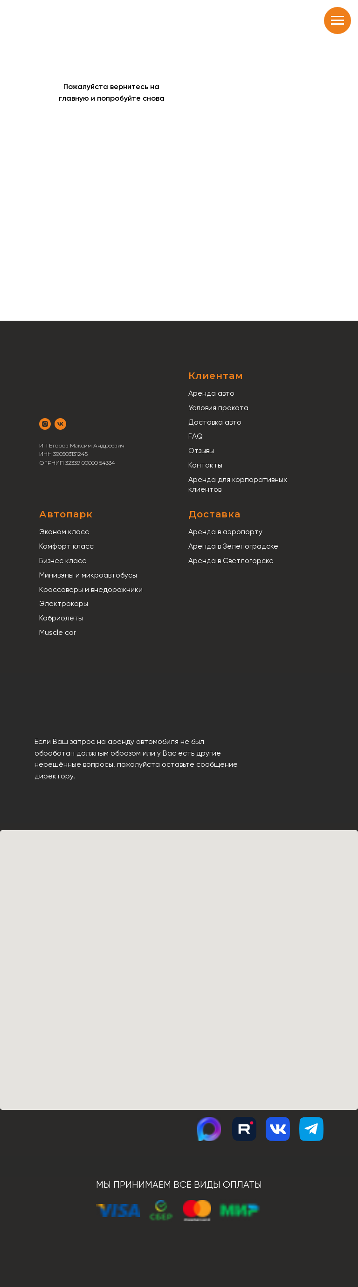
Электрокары (63, 603)
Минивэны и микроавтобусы (88, 575)
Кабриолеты (61, 617)
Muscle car (57, 632)
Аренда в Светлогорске (231, 560)
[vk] (60, 424)
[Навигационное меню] (337, 20)
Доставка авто (214, 422)
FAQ (195, 436)
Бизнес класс (62, 560)
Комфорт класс (66, 546)
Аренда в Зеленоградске (233, 546)
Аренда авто (211, 393)
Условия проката (218, 407)
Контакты (205, 465)
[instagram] (45, 424)
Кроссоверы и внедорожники (91, 589)
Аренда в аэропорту (225, 531)
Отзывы (201, 450)
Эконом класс (64, 531)
